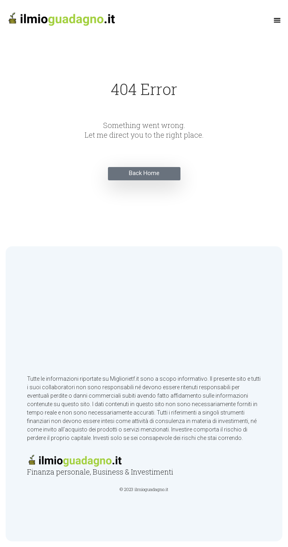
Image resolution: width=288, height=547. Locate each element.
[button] (277, 20)
